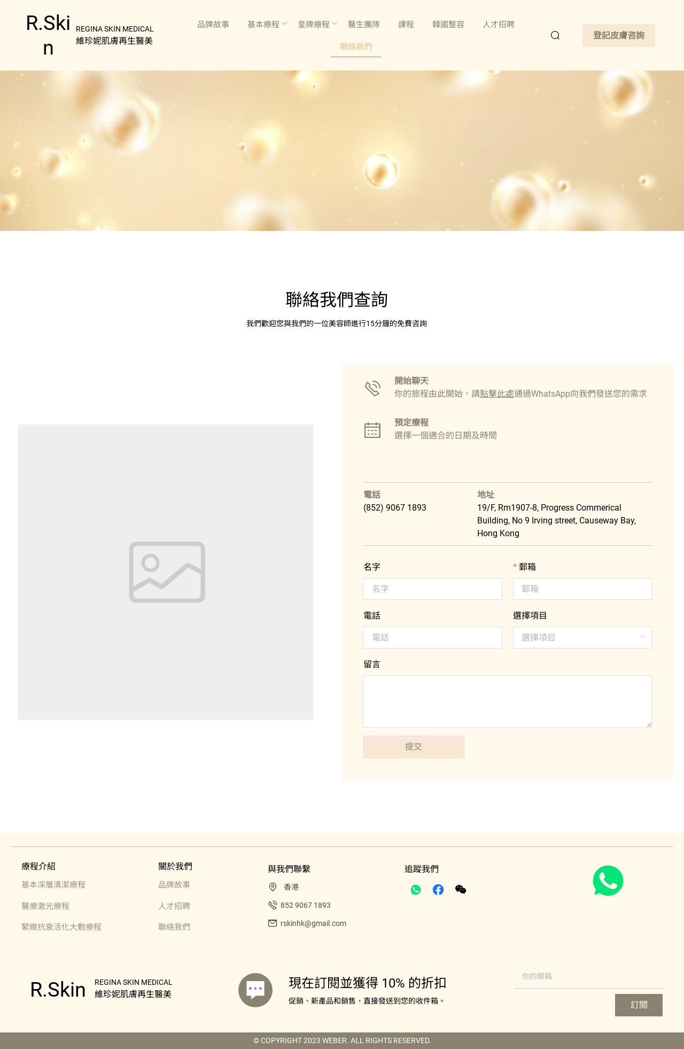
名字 (371, 567)
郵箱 (527, 567)
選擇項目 (530, 616)
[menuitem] (213, 25)
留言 (371, 664)
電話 (371, 616)
